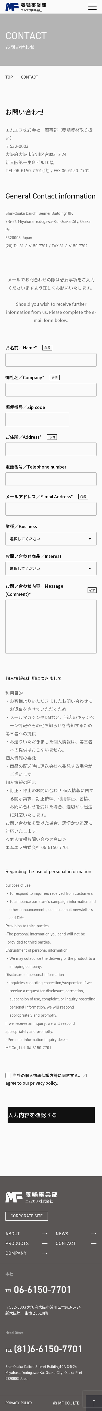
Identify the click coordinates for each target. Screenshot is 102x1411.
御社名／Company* (24, 377)
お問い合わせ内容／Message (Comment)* (34, 590)
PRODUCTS (26, 1243)
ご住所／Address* (23, 437)
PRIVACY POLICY (18, 1403)
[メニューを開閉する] (92, 7)
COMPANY (26, 1253)
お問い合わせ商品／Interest (33, 556)
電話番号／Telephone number (35, 466)
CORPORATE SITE (27, 1216)
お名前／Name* (21, 347)
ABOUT (26, 1233)
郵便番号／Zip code (25, 407)
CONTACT (76, 1243)
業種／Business (21, 526)
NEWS (76, 1233)
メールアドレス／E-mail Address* (39, 496)
